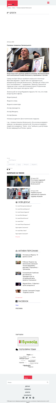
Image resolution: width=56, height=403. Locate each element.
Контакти (27, 395)
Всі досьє (18, 236)
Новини (28, 389)
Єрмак (19, 164)
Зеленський (11, 164)
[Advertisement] (31, 27)
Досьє (17, 305)
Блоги (13, 7)
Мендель (26, 164)
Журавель (34, 164)
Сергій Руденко (12, 160)
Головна (9, 7)
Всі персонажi (19, 297)
